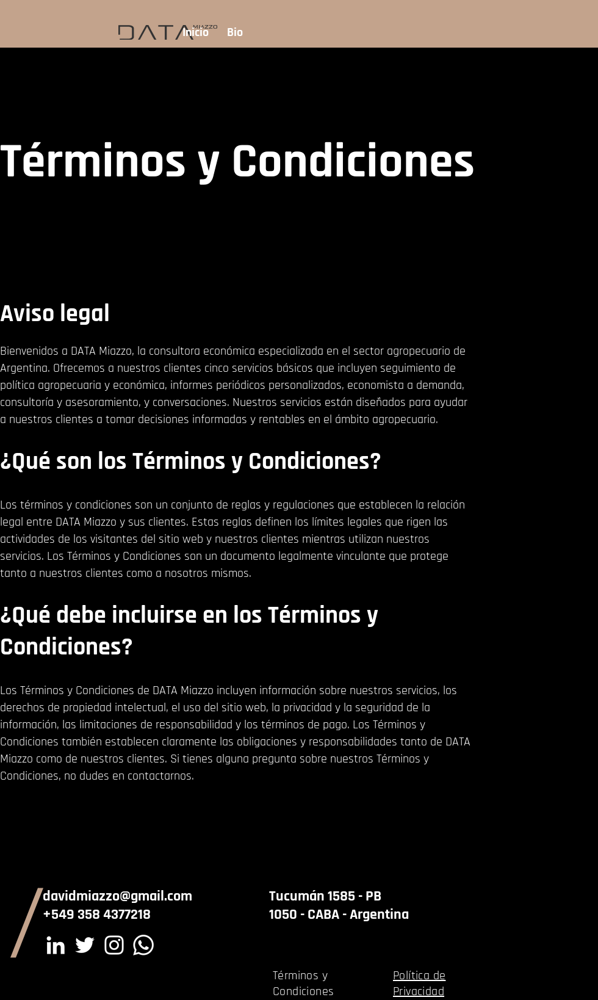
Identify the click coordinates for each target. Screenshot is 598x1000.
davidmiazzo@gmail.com (117, 896)
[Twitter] (85, 945)
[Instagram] (114, 945)
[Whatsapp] (143, 945)
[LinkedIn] (55, 945)
